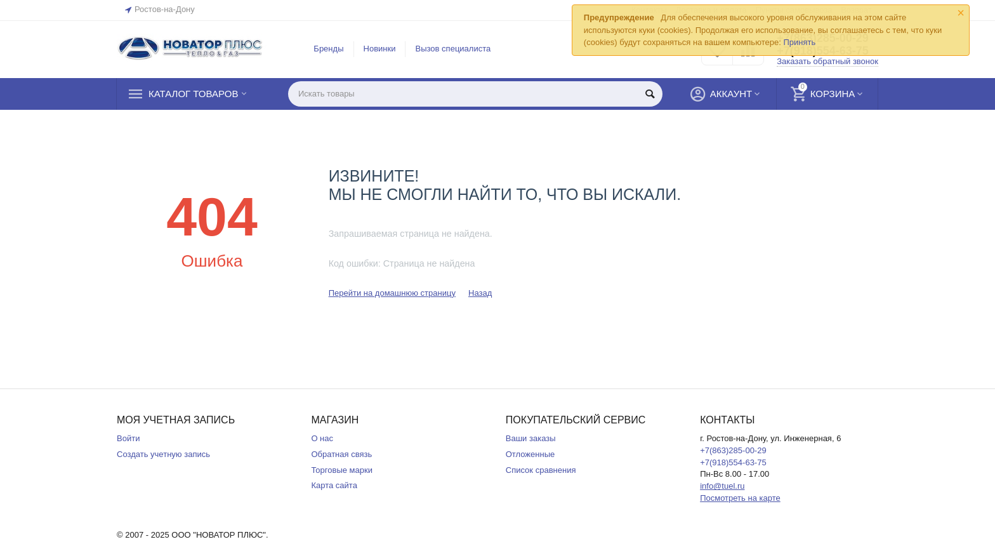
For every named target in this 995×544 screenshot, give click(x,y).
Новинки (380, 48)
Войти (128, 438)
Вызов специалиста (453, 48)
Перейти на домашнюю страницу (392, 293)
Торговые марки (341, 470)
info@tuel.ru (722, 486)
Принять (799, 42)
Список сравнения (541, 470)
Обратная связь (341, 454)
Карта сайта (334, 485)
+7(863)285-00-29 (733, 450)
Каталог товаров (193, 94)
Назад (480, 293)
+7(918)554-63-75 (733, 462)
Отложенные (530, 454)
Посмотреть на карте (740, 498)
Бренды (328, 48)
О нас (322, 438)
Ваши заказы (531, 438)
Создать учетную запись (163, 454)
